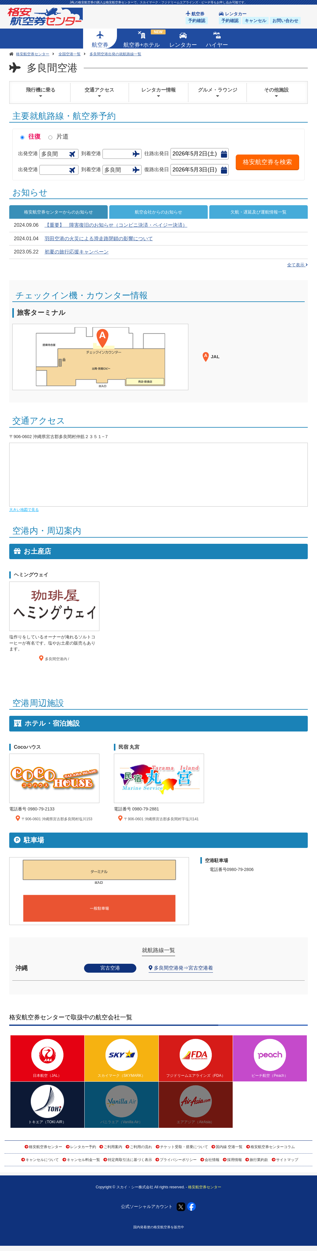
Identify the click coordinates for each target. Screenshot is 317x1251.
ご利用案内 (113, 1147)
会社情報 (212, 1160)
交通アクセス (100, 92)
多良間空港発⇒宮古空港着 (183, 968)
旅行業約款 (259, 1160)
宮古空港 (110, 968)
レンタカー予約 (83, 1147)
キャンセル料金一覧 (83, 1160)
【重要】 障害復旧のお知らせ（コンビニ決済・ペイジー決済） (116, 225)
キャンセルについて (42, 1160)
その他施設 (276, 92)
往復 (34, 136)
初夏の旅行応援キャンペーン (77, 251)
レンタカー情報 (158, 92)
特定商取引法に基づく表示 (130, 1160)
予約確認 (196, 20)
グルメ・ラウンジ (218, 92)
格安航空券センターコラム (273, 1147)
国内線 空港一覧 (229, 1147)
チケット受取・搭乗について (184, 1147)
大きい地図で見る (24, 510)
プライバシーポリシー (178, 1160)
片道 (62, 136)
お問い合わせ (285, 20)
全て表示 (297, 264)
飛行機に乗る (40, 92)
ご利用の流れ (141, 1147)
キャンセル (255, 20)
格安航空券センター (45, 1147)
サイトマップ (287, 1160)
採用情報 (234, 1160)
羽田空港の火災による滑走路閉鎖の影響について (99, 238)
